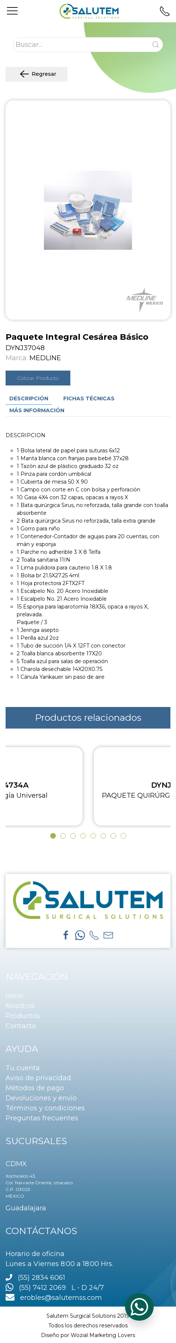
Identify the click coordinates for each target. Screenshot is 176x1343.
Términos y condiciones (45, 1108)
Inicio (14, 996)
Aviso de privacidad (38, 1078)
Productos (23, 1016)
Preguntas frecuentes (42, 1118)
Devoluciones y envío (41, 1098)
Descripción (28, 398)
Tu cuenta (23, 1068)
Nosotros (20, 1006)
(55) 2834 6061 (41, 1277)
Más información (36, 410)
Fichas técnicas (89, 398)
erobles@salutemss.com (54, 1298)
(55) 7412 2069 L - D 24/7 (55, 1288)
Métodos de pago (35, 1088)
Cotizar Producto (38, 378)
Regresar (36, 74)
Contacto (21, 1026)
